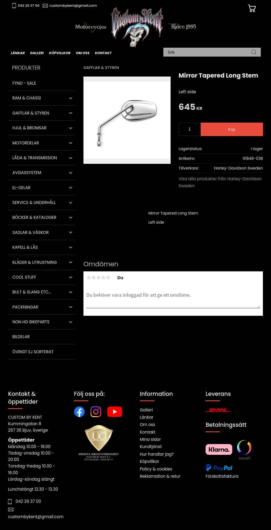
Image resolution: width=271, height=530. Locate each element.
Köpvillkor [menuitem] (60, 53)
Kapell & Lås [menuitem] (25, 247)
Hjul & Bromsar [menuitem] (29, 128)
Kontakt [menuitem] (103, 53)
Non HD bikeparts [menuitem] (31, 322)
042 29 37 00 (29, 5)
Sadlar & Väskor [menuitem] (30, 232)
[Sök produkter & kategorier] (209, 52)
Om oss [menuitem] (83, 53)
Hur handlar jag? (157, 454)
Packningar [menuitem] (25, 307)
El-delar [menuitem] (21, 187)
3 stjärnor (98, 277)
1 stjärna (88, 277)
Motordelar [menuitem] (25, 143)
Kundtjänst (151, 446)
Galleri (146, 410)
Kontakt (148, 432)
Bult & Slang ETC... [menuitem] (31, 292)
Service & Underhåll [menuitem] (34, 202)
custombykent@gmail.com (73, 5)
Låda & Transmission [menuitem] (34, 158)
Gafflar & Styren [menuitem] (30, 113)
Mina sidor (150, 439)
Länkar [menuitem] (18, 53)
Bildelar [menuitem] (21, 337)
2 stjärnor (93, 277)
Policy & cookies (156, 469)
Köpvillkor (149, 461)
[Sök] (253, 52)
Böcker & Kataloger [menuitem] (34, 217)
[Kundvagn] (252, 8)
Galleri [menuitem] (37, 53)
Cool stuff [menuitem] (24, 277)
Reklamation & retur (160, 476)
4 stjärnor (103, 277)
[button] (70, 98)
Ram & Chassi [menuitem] (26, 98)
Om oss (147, 424)
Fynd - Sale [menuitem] (24, 83)
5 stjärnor (108, 277)
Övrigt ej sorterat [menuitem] (33, 352)
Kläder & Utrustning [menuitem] (34, 262)
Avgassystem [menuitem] (26, 172)
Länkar (146, 417)
